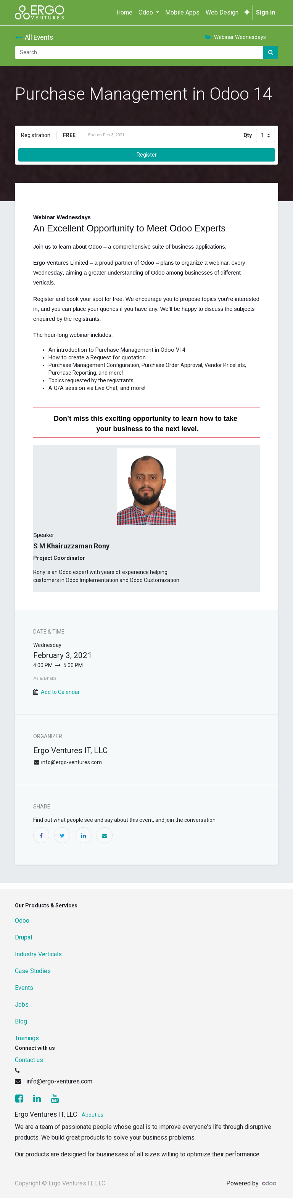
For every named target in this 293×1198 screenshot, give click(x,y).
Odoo (22, 920)
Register (147, 155)
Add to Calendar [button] (60, 692)
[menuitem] (124, 12)
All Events (34, 37)
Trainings (27, 1038)
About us (92, 1115)
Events (24, 987)
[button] (247, 12)
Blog (21, 1021)
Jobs (22, 1004)
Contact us (29, 1060)
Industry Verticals (38, 954)
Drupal (23, 937)
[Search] (270, 52)
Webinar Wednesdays (235, 37)
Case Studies (33, 971)
